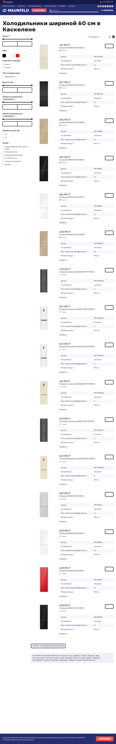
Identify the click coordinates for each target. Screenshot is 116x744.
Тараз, (97, 655)
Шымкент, (77, 655)
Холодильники (9, 17)
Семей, (62, 658)
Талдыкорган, (63, 660)
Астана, (70, 655)
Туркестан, (96, 658)
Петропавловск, (38, 660)
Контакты (72, 6)
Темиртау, (54, 660)
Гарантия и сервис (50, 6)
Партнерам (61, 6)
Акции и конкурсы (8, 6)
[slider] (3, 39)
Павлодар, (49, 658)
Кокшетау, (47, 660)
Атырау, (56, 658)
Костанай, (82, 658)
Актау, (76, 658)
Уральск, (89, 658)
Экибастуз (72, 660)
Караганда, (90, 655)
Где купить (21, 6)
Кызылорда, (69, 658)
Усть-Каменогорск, (39, 658)
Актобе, (83, 655)
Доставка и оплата (34, 6)
